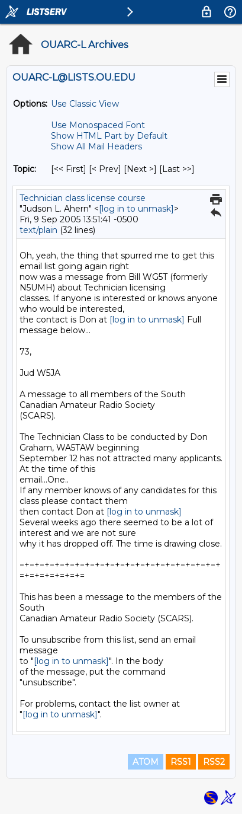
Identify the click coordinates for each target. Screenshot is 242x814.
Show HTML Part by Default (109, 135)
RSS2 (214, 761)
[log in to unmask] (136, 208)
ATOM (146, 761)
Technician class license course (83, 198)
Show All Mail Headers (96, 146)
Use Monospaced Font (98, 125)
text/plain (38, 230)
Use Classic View (85, 103)
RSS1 (180, 761)
